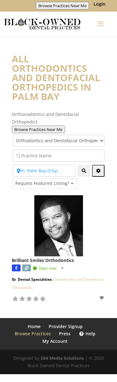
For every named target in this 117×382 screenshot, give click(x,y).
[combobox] (44, 183)
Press (65, 334)
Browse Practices (33, 334)
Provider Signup (66, 326)
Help (87, 334)
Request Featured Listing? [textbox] (42, 183)
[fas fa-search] (84, 171)
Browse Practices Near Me (62, 5)
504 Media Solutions (62, 358)
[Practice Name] (59, 156)
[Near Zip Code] (44, 171)
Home (34, 326)
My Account (55, 341)
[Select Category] (59, 141)
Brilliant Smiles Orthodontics (43, 260)
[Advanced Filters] (98, 171)
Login (99, 4)
